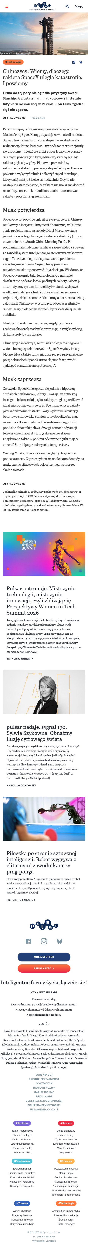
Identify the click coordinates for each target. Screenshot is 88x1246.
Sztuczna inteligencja (21, 1143)
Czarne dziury (65, 1135)
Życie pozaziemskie (66, 1139)
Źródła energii (66, 1219)
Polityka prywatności (44, 1105)
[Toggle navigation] (7, 6)
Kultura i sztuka (22, 1152)
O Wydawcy (44, 1083)
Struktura (23, 1123)
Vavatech (51, 1240)
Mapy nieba (66, 1152)
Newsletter (45, 957)
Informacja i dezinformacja (66, 1194)
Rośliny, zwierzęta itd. (22, 1186)
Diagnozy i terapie (22, 1215)
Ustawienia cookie (44, 1109)
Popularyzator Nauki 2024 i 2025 (42, 9)
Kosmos (67, 1123)
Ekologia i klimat (22, 1168)
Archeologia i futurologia (66, 1186)
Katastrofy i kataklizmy (22, 1181)
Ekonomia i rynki (22, 1148)
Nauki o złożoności (22, 1139)
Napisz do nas (44, 1092)
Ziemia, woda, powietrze (22, 1173)
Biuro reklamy (44, 1088)
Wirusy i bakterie (22, 1211)
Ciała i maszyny (66, 1224)
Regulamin (44, 1096)
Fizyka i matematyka (22, 1130)
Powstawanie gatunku (66, 1168)
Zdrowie (23, 1203)
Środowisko (23, 1161)
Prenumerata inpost (44, 1079)
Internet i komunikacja (66, 1215)
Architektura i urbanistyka (66, 1211)
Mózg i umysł (66, 1173)
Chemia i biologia (22, 1135)
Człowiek (67, 1161)
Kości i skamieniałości (22, 1177)
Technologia (14, 62)
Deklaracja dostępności (43, 1101)
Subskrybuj (44, 1075)
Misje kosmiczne (66, 1148)
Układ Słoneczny (66, 1130)
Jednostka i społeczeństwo (66, 1190)
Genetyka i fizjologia (66, 1181)
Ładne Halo (48, 1236)
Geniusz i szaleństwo (65, 1177)
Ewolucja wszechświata (66, 1143)
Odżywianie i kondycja (22, 1224)
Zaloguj (79, 6)
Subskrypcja (45, 968)
